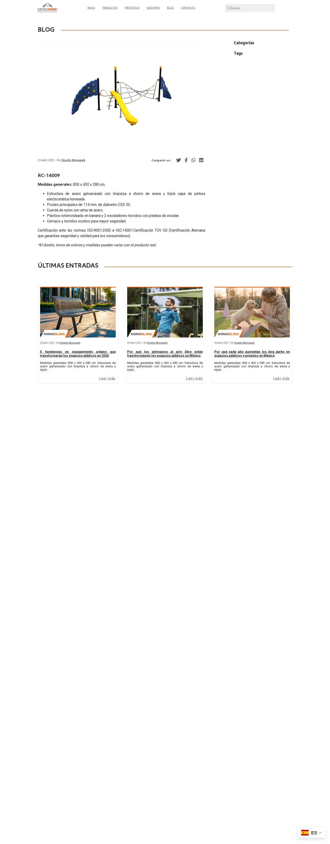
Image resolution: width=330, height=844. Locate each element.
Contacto (188, 7)
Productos (110, 7)
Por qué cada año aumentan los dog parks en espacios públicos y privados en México (252, 353)
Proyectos (132, 7)
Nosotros (153, 7)
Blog (170, 7)
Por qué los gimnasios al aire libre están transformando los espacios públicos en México (165, 353)
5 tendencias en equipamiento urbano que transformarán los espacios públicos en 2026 (78, 353)
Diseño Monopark (73, 160)
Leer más (107, 378)
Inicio (91, 7)
